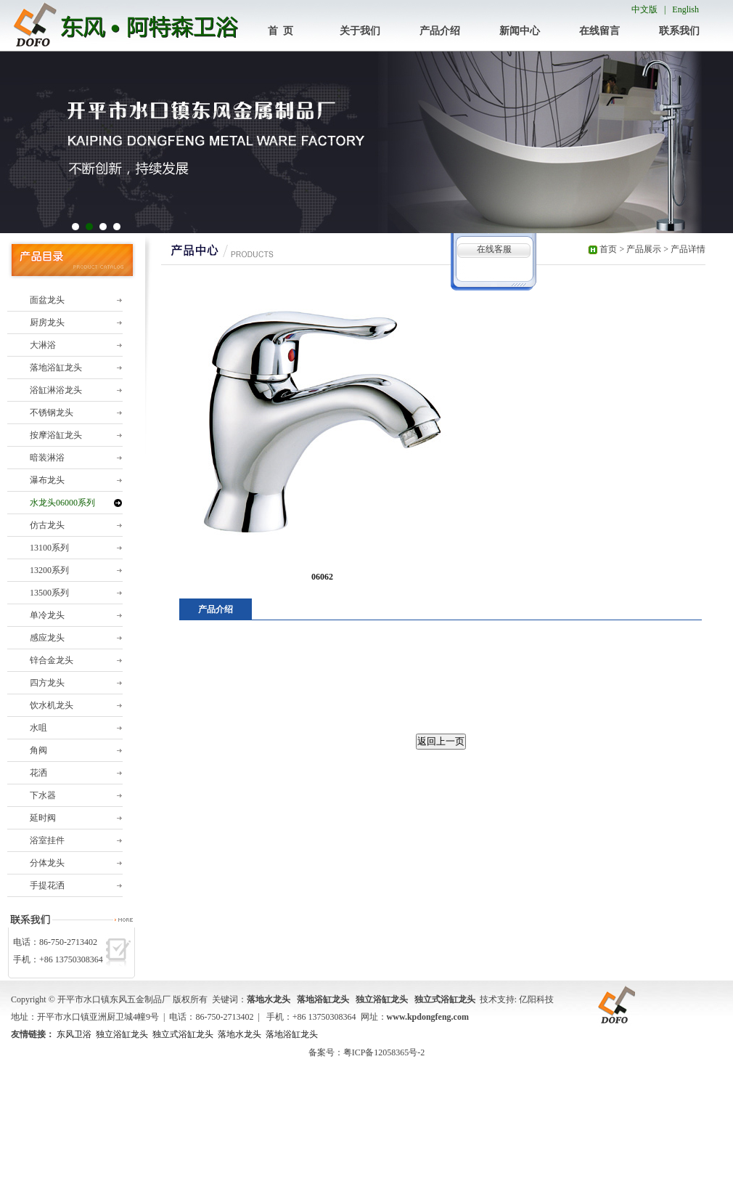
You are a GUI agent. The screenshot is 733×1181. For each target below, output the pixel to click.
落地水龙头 (239, 1034)
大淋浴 (43, 345)
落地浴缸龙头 (56, 367)
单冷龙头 (47, 615)
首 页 (280, 30)
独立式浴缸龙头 (182, 1034)
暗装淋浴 (47, 457)
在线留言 (599, 30)
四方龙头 (47, 683)
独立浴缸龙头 (122, 1034)
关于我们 (360, 30)
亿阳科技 (536, 999)
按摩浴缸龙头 (56, 435)
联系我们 (679, 30)
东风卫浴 (74, 1034)
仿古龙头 (47, 525)
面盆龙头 (47, 300)
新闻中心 (519, 30)
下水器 (43, 795)
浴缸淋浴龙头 (56, 390)
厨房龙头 (47, 322)
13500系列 (49, 593)
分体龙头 (47, 863)
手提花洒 (47, 885)
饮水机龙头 (51, 705)
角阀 (38, 750)
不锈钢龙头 (51, 412)
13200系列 (49, 570)
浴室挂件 (47, 840)
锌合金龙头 (51, 660)
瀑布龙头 (47, 480)
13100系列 (49, 548)
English (685, 9)
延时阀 (43, 818)
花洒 (38, 773)
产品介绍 (439, 30)
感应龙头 (47, 638)
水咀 (38, 728)
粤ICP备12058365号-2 (384, 1052)
